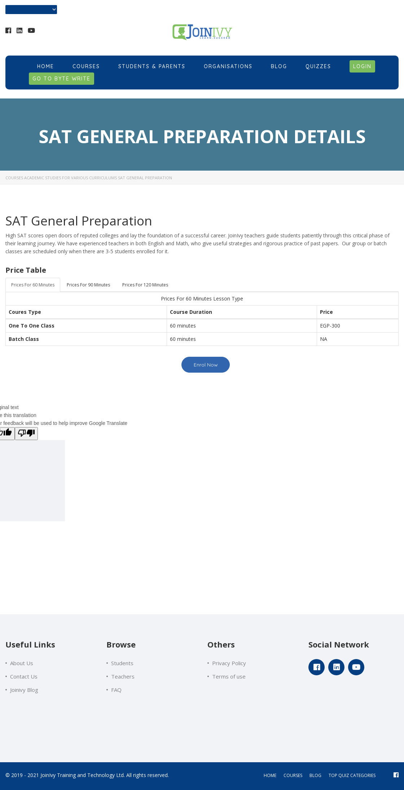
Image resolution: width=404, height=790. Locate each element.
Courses (86, 66)
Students (122, 663)
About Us (21, 663)
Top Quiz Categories (352, 775)
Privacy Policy (229, 663)
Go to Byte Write (61, 78)
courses (293, 775)
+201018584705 (362, 32)
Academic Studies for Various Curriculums (70, 177)
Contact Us (24, 676)
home (270, 775)
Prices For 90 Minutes (88, 285)
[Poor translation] (26, 433)
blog (315, 775)
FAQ (116, 689)
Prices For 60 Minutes (32, 285)
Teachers (123, 676)
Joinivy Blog (24, 689)
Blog (279, 66)
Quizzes (318, 66)
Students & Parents (151, 66)
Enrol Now (206, 364)
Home (45, 66)
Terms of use (229, 676)
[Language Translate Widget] (31, 9)
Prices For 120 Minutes (145, 285)
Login (362, 66)
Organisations (228, 66)
